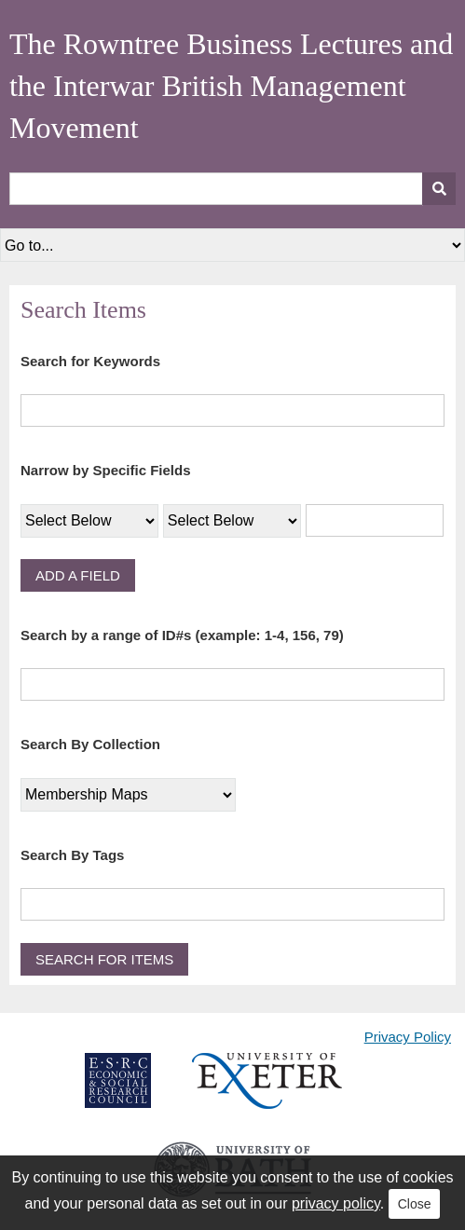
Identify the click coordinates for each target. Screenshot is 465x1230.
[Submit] (439, 188)
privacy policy (336, 1203)
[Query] (232, 188)
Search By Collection (90, 744)
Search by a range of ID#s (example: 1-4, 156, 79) (182, 635)
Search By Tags (72, 855)
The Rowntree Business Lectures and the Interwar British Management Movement (231, 85)
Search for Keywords (90, 361)
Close (414, 1203)
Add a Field (77, 575)
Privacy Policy (407, 1037)
